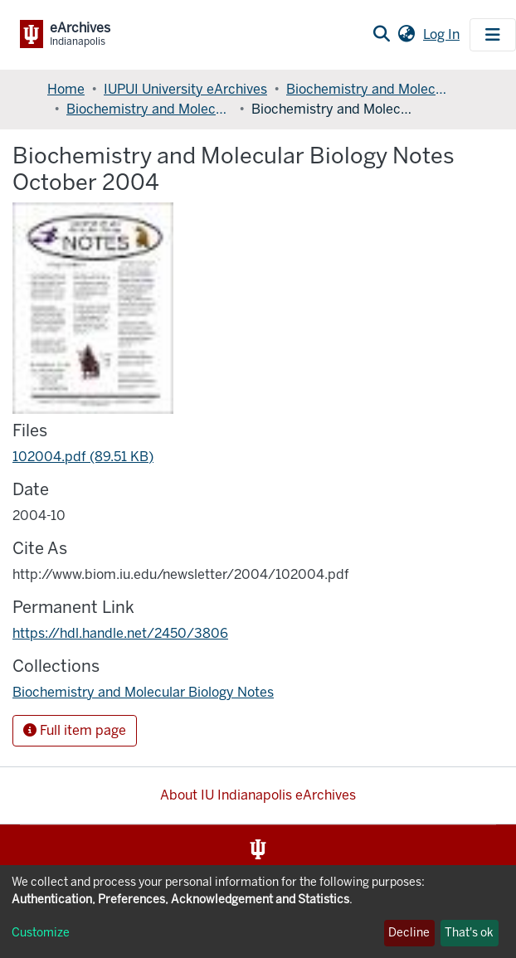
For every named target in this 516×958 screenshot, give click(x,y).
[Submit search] (381, 35)
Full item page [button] (74, 730)
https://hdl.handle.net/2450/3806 (120, 633)
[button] (406, 35)
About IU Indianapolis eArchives (258, 795)
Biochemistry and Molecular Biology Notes (149, 109)
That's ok (469, 933)
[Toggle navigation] (493, 34)
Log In (443, 34)
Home (66, 89)
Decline (409, 933)
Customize (41, 933)
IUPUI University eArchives (185, 89)
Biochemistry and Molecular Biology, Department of (369, 89)
